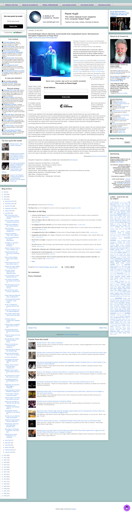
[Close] (90, 77)
